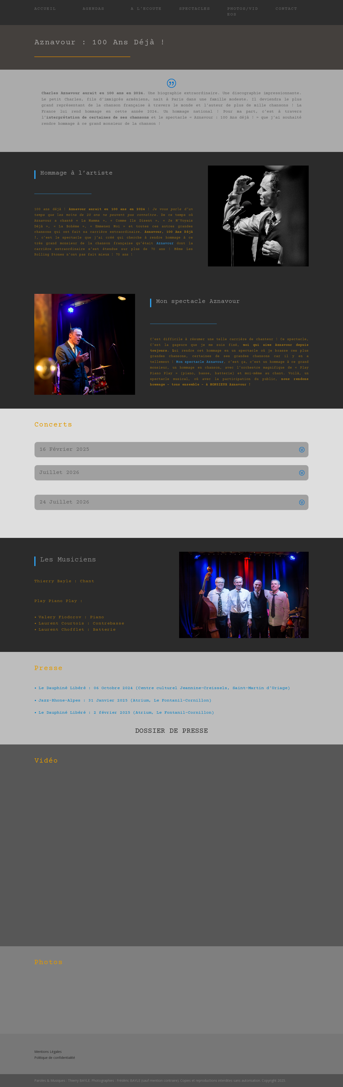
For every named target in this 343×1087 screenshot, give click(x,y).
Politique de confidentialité (54, 1057)
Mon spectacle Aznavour (200, 362)
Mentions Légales (48, 1051)
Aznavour (165, 243)
